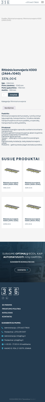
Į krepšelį (13, 95)
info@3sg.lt (15, 336)
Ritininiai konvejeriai (15, 18)
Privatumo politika (11, 309)
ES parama (7, 305)
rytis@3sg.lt (13, 340)
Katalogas (7, 313)
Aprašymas (9, 108)
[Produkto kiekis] (5, 95)
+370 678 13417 (15, 332)
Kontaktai (22, 270)
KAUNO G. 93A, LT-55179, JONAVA (17, 348)
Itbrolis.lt (32, 399)
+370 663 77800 (32, 2)
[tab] (9, 108)
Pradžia (4, 18)
